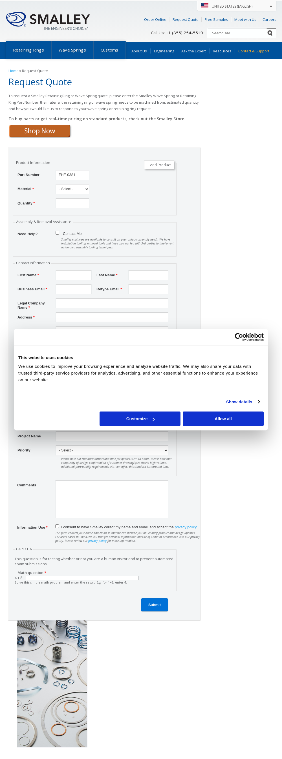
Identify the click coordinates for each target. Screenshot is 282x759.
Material (25, 189)
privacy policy (186, 527)
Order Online (155, 19)
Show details (239, 401)
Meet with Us (245, 19)
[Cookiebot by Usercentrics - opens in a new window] (239, 337)
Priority (23, 450)
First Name (28, 275)
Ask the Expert (193, 51)
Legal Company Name (31, 304)
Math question (31, 572)
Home (13, 70)
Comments (26, 485)
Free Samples (216, 19)
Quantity (26, 203)
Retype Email (109, 289)
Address (26, 317)
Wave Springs (72, 50)
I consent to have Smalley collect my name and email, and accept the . (129, 527)
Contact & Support (253, 51)
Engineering (164, 51)
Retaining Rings (28, 50)
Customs (109, 50)
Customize (140, 418)
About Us (139, 51)
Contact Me (72, 234)
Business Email (32, 289)
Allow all (223, 418)
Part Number (28, 175)
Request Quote (186, 19)
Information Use (32, 527)
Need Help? (27, 234)
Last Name (106, 275)
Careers (269, 19)
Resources (222, 51)
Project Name (29, 436)
